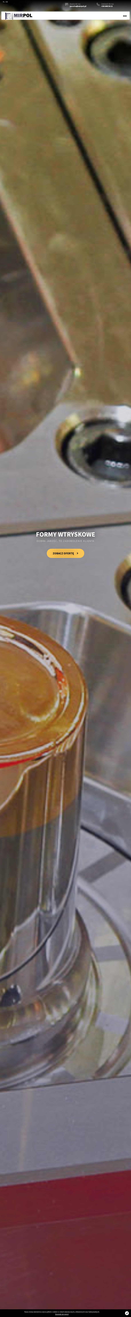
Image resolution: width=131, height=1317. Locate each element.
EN (7, 2)
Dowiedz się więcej (62, 1314)
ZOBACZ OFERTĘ (65, 553)
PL (4, 2)
